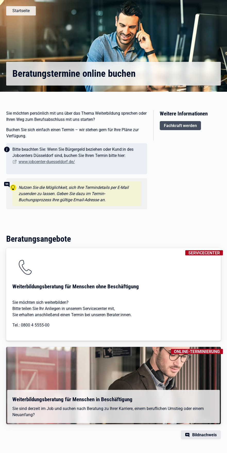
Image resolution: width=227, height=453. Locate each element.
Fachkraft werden (180, 125)
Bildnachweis (204, 434)
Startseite (21, 10)
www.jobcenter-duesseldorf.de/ (47, 161)
